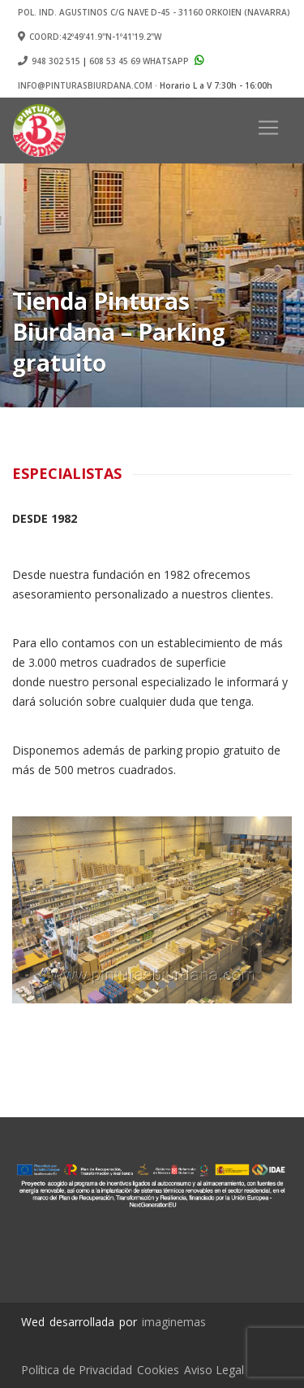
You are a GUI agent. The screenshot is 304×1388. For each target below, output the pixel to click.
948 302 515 (56, 61)
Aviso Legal (214, 1369)
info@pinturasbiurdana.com (85, 85)
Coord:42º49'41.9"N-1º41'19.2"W (89, 36)
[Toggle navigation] (268, 127)
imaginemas (174, 1321)
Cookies (158, 1369)
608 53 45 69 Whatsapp (148, 61)
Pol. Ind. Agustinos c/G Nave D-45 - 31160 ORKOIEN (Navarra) (154, 12)
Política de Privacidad (76, 1369)
